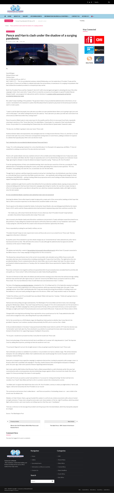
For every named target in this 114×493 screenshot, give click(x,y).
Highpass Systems (14, 490)
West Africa (61, 463)
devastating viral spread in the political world (40, 250)
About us (17, 16)
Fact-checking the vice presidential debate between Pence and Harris (26, 142)
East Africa (61, 477)
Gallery (25, 16)
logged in (16, 438)
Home (9, 16)
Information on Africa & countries (56, 16)
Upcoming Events (36, 16)
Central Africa (61, 467)
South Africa (61, 474)
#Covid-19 (85, 16)
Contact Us (75, 16)
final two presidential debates (24, 285)
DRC (59, 456)
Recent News (61, 460)
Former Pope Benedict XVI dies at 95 (25, 21)
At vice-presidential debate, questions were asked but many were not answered (29, 195)
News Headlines (10, 31)
